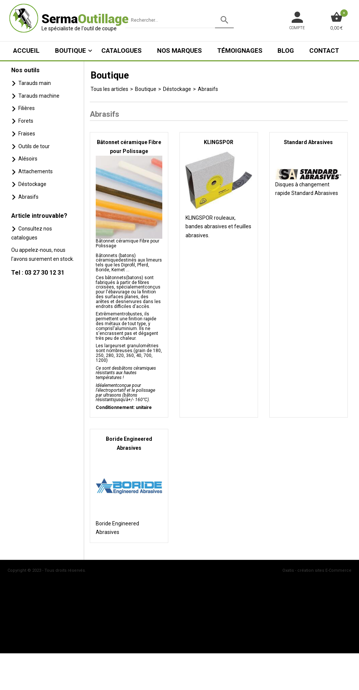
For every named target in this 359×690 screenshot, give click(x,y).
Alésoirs (27, 159)
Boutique (70, 50)
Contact (324, 50)
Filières (26, 108)
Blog (285, 50)
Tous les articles (109, 89)
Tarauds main (34, 83)
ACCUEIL (26, 50)
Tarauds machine (38, 96)
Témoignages (240, 50)
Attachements (35, 171)
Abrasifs (28, 197)
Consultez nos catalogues (31, 233)
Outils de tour (34, 146)
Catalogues (121, 50)
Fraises (26, 134)
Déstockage (32, 184)
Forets (25, 121)
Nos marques (179, 50)
